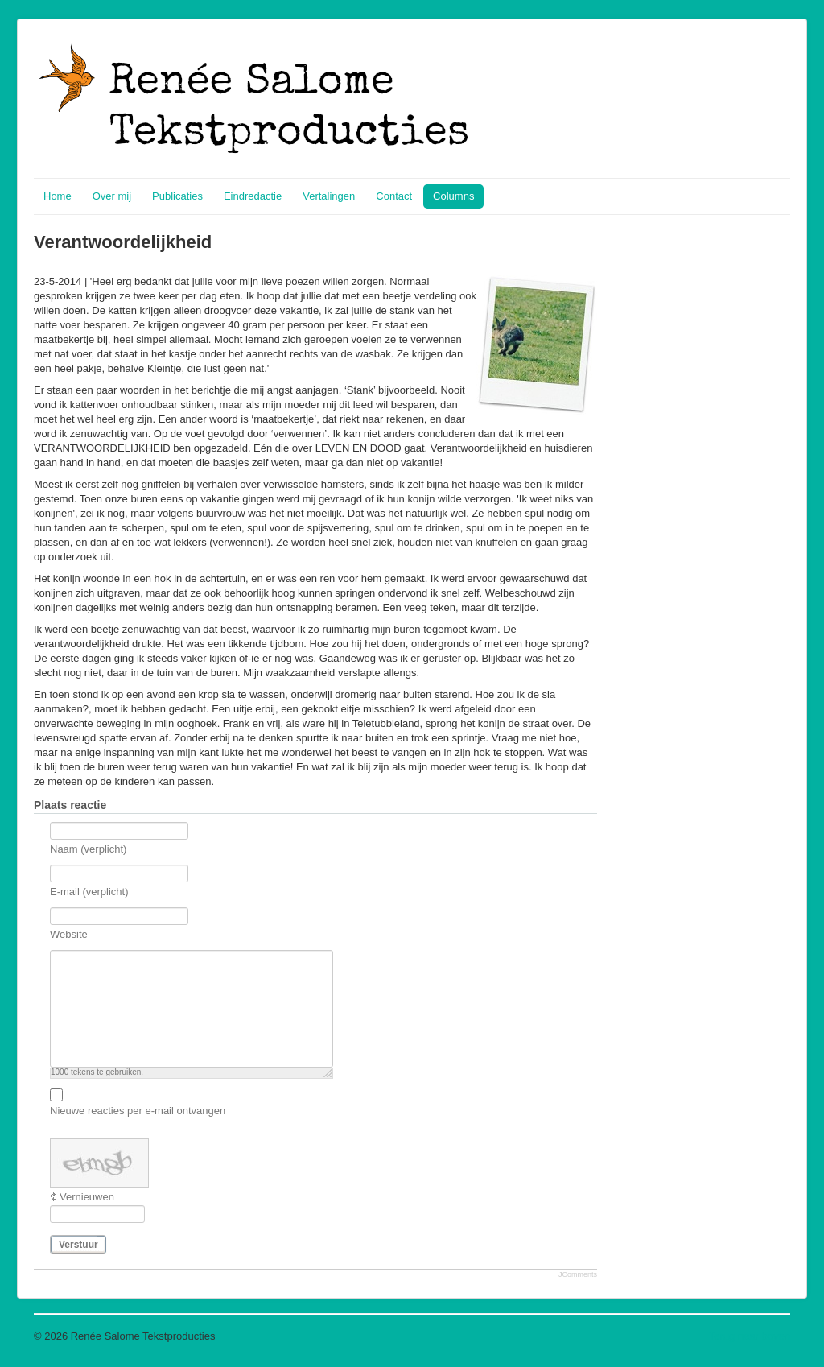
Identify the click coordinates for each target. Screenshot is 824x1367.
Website (69, 934)
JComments (577, 1274)
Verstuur (78, 1244)
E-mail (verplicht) (89, 892)
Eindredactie (253, 196)
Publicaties (177, 196)
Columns (453, 196)
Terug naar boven (749, 1336)
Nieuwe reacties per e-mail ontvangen (137, 1111)
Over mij (112, 196)
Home (57, 196)
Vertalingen (329, 196)
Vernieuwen (87, 1197)
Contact (394, 196)
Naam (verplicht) (88, 849)
